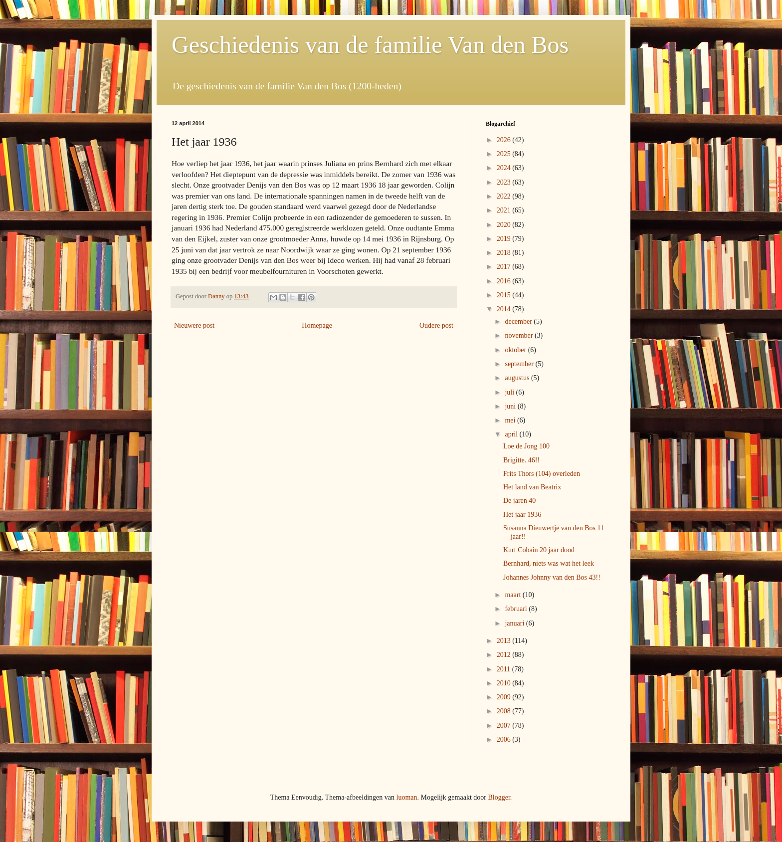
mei (511, 420)
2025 (505, 154)
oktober (516, 350)
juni (511, 406)
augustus (518, 378)
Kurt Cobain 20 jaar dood (539, 550)
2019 (505, 238)
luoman (406, 797)
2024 (505, 168)
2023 (505, 182)
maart (513, 595)
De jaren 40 (519, 500)
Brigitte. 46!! (521, 460)
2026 (505, 140)
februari (517, 609)
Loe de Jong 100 (526, 446)
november (519, 335)
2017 (505, 266)
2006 (505, 739)
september (520, 364)
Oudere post (436, 325)
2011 (504, 669)
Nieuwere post (194, 325)
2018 (505, 252)
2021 (505, 210)
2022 (505, 196)
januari (515, 623)
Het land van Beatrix (532, 487)
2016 (505, 281)
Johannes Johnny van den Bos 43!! (551, 577)
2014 (505, 309)
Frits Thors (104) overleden (541, 473)
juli (510, 392)
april (512, 434)
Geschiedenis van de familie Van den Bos (370, 44)
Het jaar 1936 (522, 514)
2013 (505, 640)
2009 (505, 697)
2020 (505, 224)
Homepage (317, 325)
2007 (505, 725)
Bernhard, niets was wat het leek (548, 563)
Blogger (499, 797)
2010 (505, 683)
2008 (505, 711)
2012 (505, 654)
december (519, 321)
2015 (505, 295)
